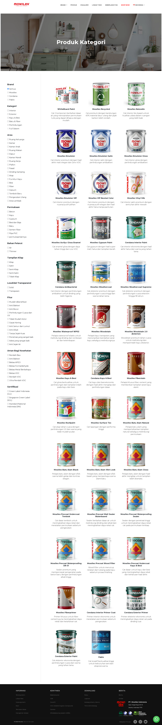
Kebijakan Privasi (125, 722)
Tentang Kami (20, 695)
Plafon (11, 165)
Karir (17, 706)
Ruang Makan (14, 150)
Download (89, 691)
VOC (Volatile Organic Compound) (61, 706)
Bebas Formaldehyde (18, 366)
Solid (10, 287)
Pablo (11, 100)
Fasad (10, 168)
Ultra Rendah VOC (16, 380)
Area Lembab (14, 201)
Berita (122, 691)
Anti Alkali (12, 330)
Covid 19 (52, 702)
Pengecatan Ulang (16, 197)
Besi (10, 183)
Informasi (21, 691)
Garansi (52, 709)
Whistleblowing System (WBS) (60, 713)
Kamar (11, 143)
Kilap (10, 262)
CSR (51, 698)
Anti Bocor (13, 309)
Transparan (13, 291)
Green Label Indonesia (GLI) (18, 392)
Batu (10, 226)
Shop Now (125, 5)
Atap (10, 176)
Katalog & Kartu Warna (92, 702)
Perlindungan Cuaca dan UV (19, 314)
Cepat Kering (14, 323)
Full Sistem (13, 129)
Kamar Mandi (14, 157)
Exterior (11, 114)
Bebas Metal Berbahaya (19, 370)
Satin (10, 266)
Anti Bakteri (13, 305)
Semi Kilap (12, 269)
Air (9, 248)
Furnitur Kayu (14, 179)
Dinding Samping (16, 172)
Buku (86, 695)
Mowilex (12, 92)
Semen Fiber (14, 230)
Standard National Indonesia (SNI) (16, 405)
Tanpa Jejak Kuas (16, 333)
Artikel (121, 698)
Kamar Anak (13, 147)
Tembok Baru (14, 194)
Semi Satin (13, 273)
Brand (63, 5)
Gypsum (12, 219)
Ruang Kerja (13, 161)
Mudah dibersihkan (17, 302)
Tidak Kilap (13, 277)
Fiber (10, 186)
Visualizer (84, 5)
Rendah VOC (14, 377)
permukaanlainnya (16, 237)
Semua (11, 89)
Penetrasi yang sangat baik (20, 337)
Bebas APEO (14, 362)
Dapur (11, 154)
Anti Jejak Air (14, 344)
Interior (11, 111)
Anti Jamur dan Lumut (18, 326)
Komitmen (55, 691)
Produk (74, 5)
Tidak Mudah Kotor (17, 319)
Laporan (87, 698)
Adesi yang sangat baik (18, 341)
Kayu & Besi (13, 118)
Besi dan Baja (14, 222)
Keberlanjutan (111, 5)
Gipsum (11, 190)
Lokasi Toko (97, 5)
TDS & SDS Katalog (90, 706)
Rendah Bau (14, 355)
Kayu (10, 215)
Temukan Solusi (21, 709)
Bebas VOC (13, 373)
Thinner (11, 251)
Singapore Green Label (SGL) (18, 399)
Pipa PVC (12, 233)
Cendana (12, 96)
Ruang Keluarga (15, 139)
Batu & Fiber (13, 121)
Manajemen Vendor (22, 713)
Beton (11, 212)
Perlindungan (14, 125)
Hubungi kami (20, 702)
